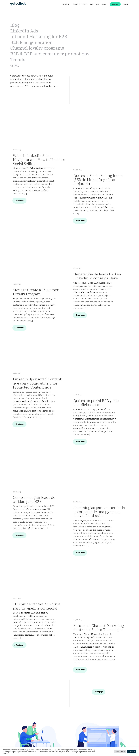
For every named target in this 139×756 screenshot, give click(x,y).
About (105, 4)
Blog (91, 4)
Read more (20, 200)
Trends (17, 59)
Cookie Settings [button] (120, 752)
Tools (85, 4)
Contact (115, 4)
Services (67, 4)
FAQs (98, 4)
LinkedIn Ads (24, 31)
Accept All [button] (132, 752)
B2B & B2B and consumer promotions (49, 54)
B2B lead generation (31, 42)
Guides (76, 4)
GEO (14, 65)
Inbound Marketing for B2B (38, 36)
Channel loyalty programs (37, 48)
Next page (99, 692)
